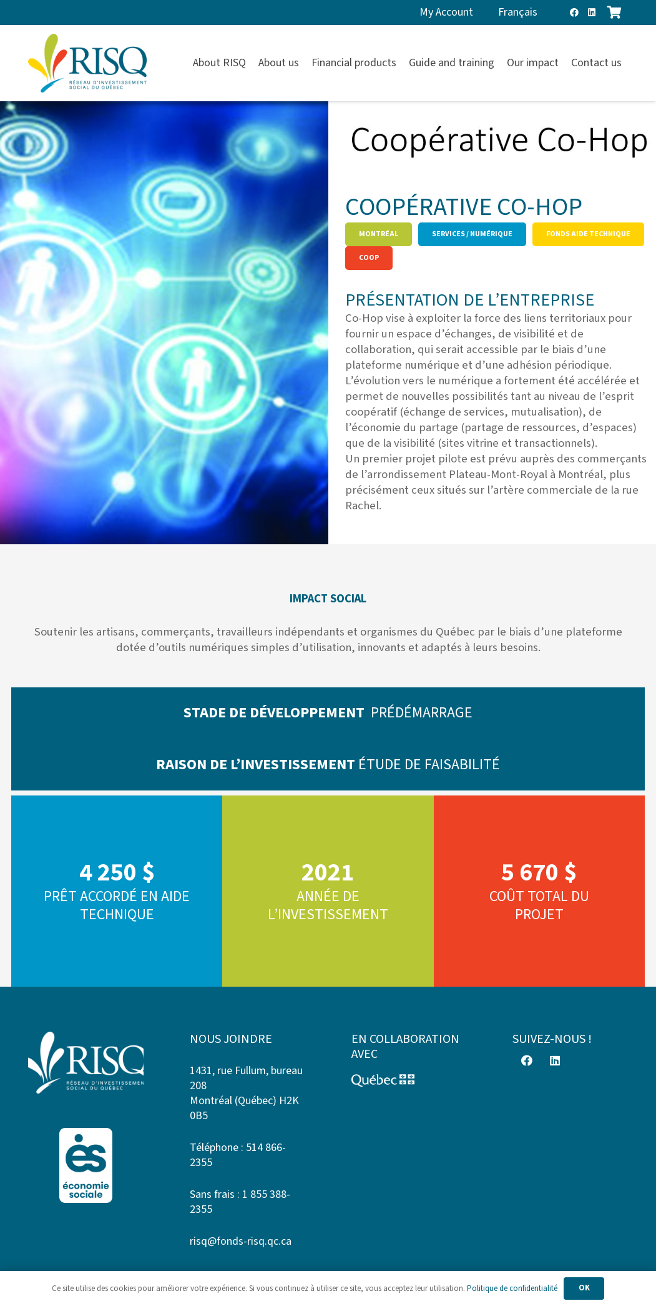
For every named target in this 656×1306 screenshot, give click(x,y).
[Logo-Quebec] (409, 1080)
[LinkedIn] (591, 12)
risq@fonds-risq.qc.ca (240, 1241)
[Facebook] (574, 12)
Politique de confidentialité (512, 1288)
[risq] (87, 63)
